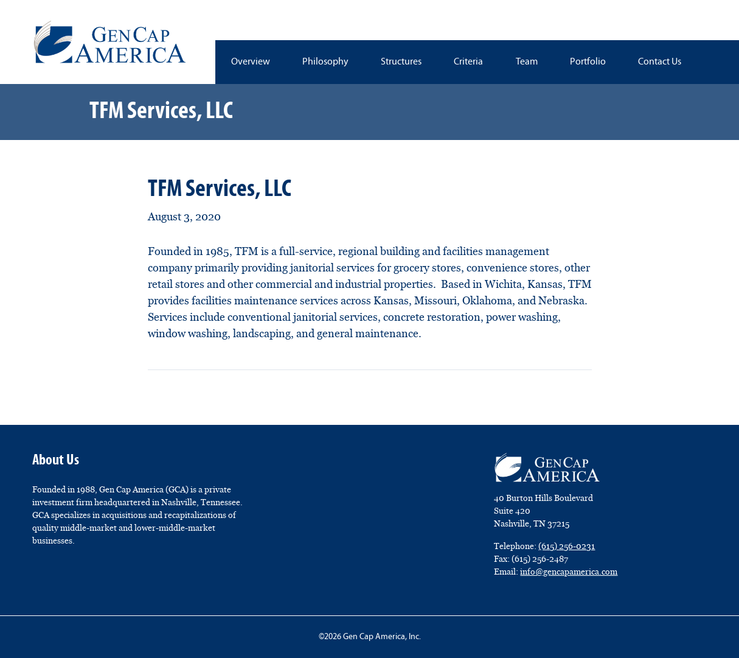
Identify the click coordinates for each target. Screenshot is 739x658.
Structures (401, 62)
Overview (250, 62)
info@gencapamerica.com (568, 571)
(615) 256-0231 (566, 546)
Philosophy (325, 62)
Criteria (468, 62)
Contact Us (659, 62)
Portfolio (588, 62)
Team (527, 62)
